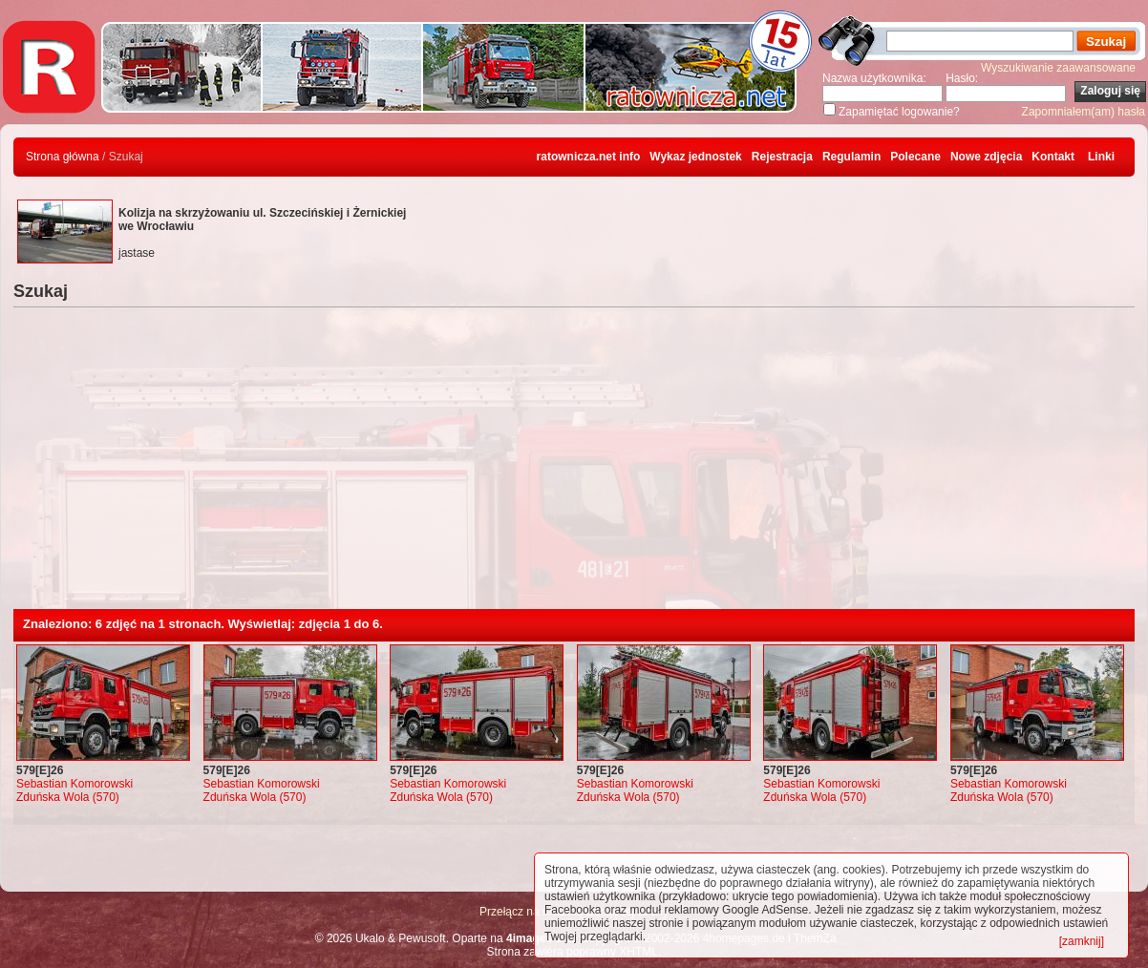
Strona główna (62, 156)
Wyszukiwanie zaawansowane (1058, 67)
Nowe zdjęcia (986, 156)
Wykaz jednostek (695, 156)
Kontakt (1052, 156)
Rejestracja (782, 156)
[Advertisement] (574, 466)
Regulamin (851, 156)
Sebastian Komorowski (74, 783)
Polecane (915, 156)
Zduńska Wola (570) (67, 797)
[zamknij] (1081, 941)
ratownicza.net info (589, 156)
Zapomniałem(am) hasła (1083, 111)
